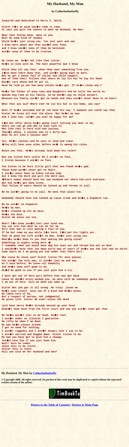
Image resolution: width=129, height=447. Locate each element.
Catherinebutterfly (45, 410)
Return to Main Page (85, 442)
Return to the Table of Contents (50, 442)
